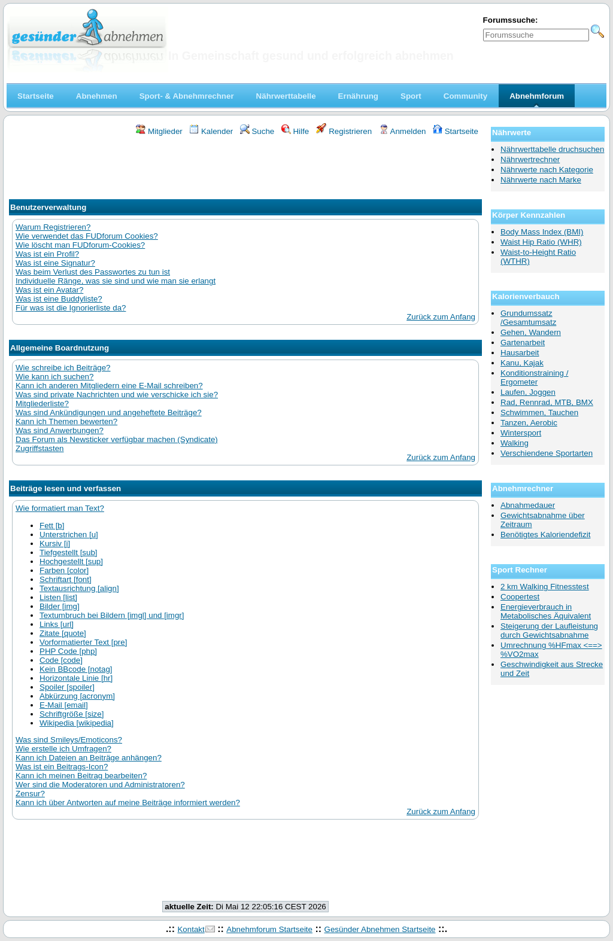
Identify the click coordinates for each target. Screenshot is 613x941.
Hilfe (295, 131)
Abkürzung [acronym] (77, 696)
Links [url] (57, 624)
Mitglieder (159, 131)
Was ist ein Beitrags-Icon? (62, 766)
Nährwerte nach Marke (540, 179)
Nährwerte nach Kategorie (546, 169)
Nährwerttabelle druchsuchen (552, 149)
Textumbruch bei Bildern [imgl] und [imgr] (112, 615)
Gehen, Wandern (530, 332)
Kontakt (190, 929)
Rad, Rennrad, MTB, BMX (546, 402)
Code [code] (61, 660)
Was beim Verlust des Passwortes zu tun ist (93, 271)
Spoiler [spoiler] (67, 687)
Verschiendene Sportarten (546, 453)
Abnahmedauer (527, 505)
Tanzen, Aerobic (528, 422)
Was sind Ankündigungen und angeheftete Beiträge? (109, 412)
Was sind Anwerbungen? (60, 430)
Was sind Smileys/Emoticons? (69, 739)
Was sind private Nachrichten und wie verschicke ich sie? (117, 394)
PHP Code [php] (68, 651)
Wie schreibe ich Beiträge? (63, 367)
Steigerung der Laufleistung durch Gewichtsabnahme (549, 630)
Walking (514, 442)
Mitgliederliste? (42, 403)
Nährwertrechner (530, 159)
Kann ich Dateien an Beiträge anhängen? (89, 757)
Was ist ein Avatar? (49, 289)
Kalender (211, 131)
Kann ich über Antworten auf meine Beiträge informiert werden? (128, 802)
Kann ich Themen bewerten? (66, 421)
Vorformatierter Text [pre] (83, 642)
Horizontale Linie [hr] (76, 678)
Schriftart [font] (66, 579)
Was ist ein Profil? (47, 253)
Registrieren (344, 131)
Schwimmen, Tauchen (539, 412)
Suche (257, 131)
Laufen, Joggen (528, 392)
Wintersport (520, 432)
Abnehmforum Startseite (269, 929)
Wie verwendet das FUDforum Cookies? (87, 236)
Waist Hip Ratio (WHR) (541, 241)
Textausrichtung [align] (79, 588)
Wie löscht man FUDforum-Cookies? (80, 244)
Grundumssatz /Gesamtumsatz (528, 318)
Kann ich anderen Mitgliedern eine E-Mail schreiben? (109, 385)
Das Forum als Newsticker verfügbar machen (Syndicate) (117, 439)
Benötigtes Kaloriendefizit (545, 534)
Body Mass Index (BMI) (542, 231)
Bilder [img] (60, 606)
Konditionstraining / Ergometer (534, 377)
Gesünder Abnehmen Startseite (380, 929)
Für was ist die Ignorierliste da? (71, 307)
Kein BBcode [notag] (76, 669)
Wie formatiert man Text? (60, 508)
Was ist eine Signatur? (55, 262)
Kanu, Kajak (522, 362)
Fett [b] (52, 525)
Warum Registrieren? (53, 227)
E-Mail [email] (64, 705)
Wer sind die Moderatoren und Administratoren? (100, 784)
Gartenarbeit (522, 342)
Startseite (455, 131)
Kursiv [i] (55, 543)
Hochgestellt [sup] (71, 561)
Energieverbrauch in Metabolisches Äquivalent (545, 611)
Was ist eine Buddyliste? (59, 298)
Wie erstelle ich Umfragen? (63, 748)
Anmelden (402, 131)
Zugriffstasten (40, 448)
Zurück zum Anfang (440, 316)
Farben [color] (64, 570)
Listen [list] (58, 597)
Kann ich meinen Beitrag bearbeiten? (81, 775)
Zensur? (30, 793)
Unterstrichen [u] (69, 534)
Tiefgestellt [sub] (69, 552)
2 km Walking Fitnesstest (544, 586)
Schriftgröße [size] (72, 713)
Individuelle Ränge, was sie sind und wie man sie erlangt (116, 280)
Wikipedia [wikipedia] (77, 722)
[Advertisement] (245, 169)
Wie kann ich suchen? (54, 376)
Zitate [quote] (63, 633)
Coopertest (519, 596)
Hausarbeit (519, 352)
